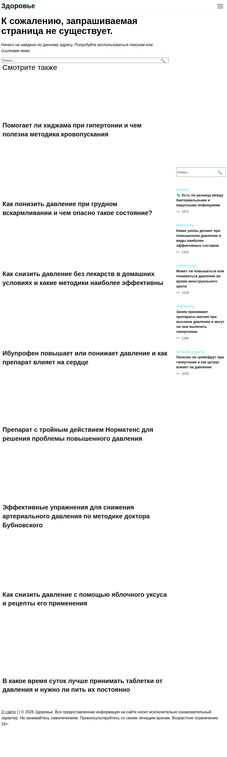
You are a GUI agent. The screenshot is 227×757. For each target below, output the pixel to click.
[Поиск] (162, 60)
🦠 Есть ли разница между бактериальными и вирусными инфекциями (199, 200)
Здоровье (18, 6)
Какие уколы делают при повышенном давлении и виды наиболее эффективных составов (198, 238)
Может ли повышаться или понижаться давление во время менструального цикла (200, 278)
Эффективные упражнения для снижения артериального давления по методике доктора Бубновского (76, 516)
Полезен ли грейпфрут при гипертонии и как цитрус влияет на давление (200, 362)
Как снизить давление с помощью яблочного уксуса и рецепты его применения (84, 599)
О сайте (8, 712)
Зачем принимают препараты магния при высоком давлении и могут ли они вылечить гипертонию (200, 322)
